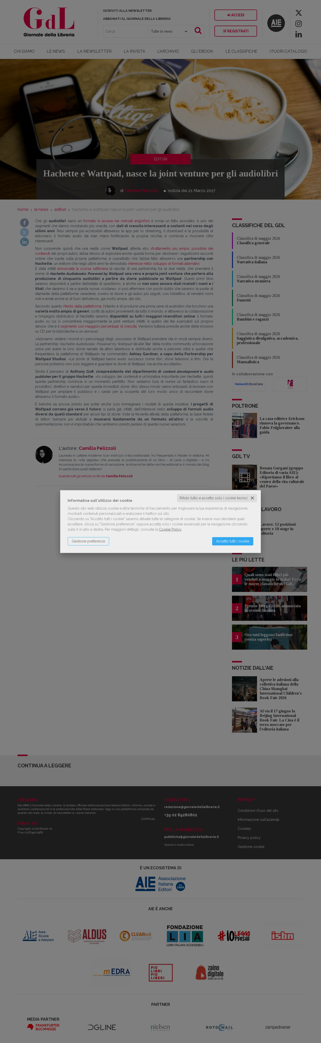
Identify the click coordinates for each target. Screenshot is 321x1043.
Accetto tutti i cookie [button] (232, 541)
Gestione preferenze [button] (88, 541)
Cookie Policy (170, 529)
